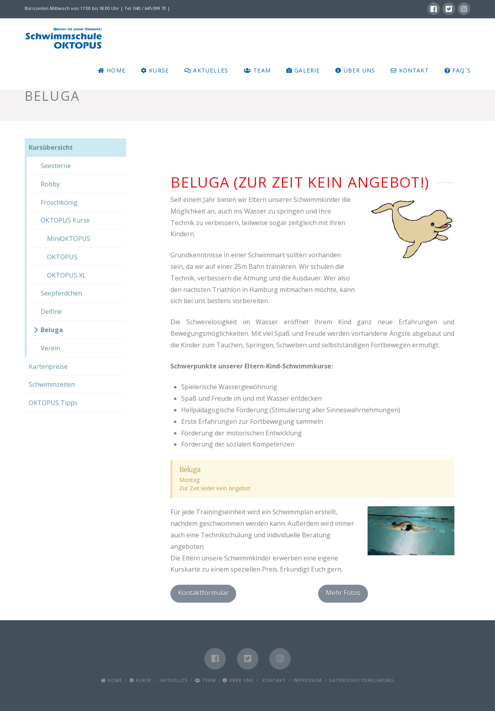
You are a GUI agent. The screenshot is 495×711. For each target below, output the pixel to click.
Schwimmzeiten (52, 384)
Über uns (238, 680)
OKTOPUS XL (63, 275)
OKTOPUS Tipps (53, 402)
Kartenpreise (48, 366)
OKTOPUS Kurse (65, 220)
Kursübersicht (51, 147)
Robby (50, 184)
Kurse (140, 680)
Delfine (51, 311)
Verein (50, 348)
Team (205, 680)
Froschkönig (59, 202)
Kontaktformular (203, 592)
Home (111, 680)
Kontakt (273, 680)
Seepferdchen (61, 293)
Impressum (307, 680)
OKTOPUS (59, 257)
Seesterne (56, 165)
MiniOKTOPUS (65, 238)
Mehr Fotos (343, 592)
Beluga (52, 329)
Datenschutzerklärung (361, 680)
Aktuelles (173, 680)
